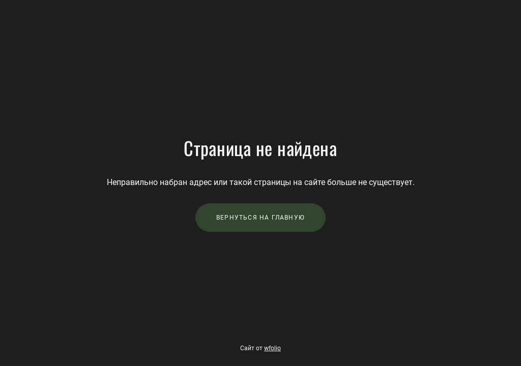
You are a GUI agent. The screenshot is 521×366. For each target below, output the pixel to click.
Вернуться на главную (260, 217)
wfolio (272, 348)
